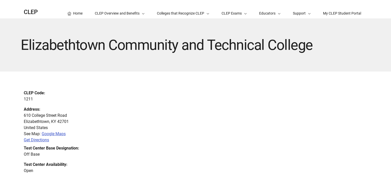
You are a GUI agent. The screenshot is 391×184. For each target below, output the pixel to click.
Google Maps (54, 133)
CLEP (31, 12)
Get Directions (36, 139)
